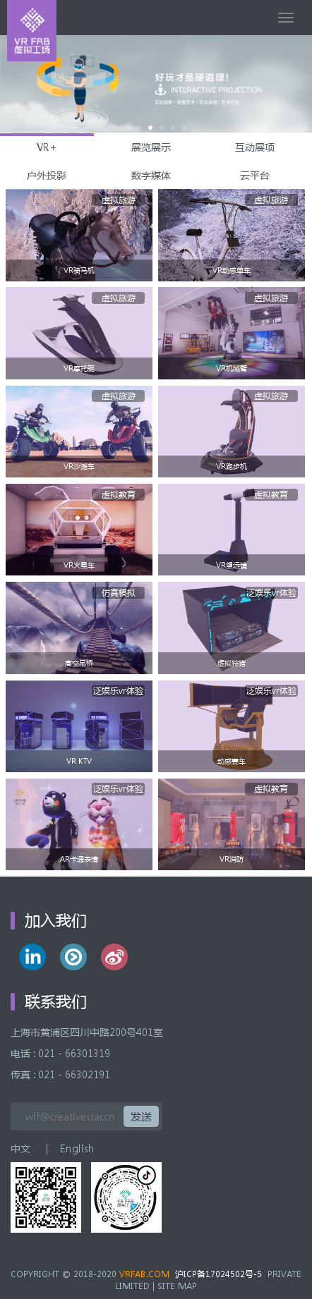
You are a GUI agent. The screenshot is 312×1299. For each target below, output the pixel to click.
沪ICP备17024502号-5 (218, 1274)
